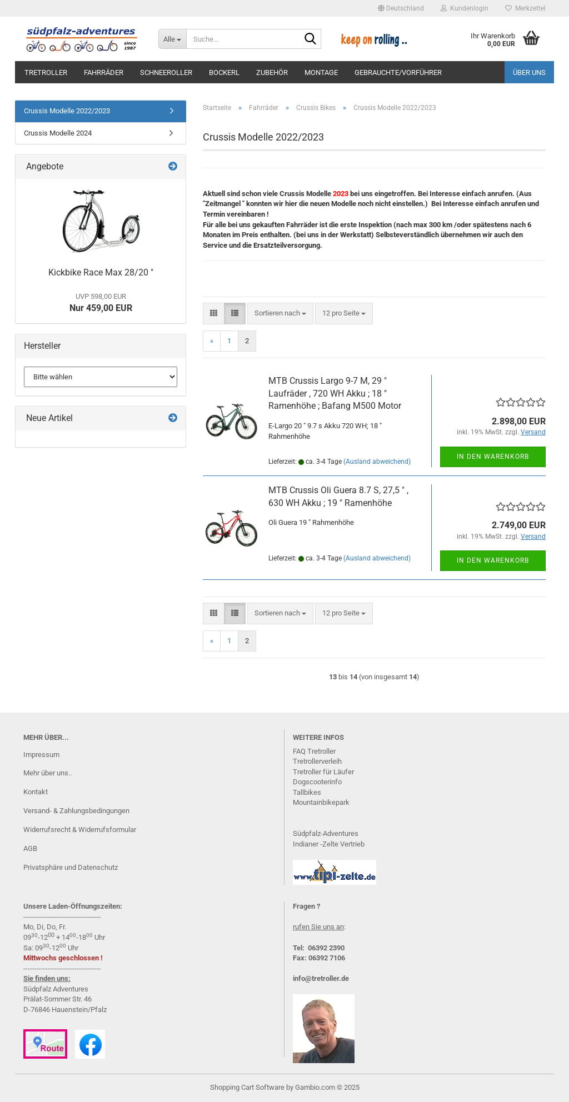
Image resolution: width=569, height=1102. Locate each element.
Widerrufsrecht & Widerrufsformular (79, 829)
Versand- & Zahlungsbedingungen (76, 811)
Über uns (529, 72)
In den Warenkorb (493, 456)
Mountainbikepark (321, 802)
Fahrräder (103, 72)
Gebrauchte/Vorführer (398, 72)
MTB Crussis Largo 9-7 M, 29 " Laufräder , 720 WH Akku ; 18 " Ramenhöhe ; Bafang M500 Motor (334, 393)
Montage (321, 72)
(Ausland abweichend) (377, 461)
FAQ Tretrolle (313, 751)
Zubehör (272, 72)
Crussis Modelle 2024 (58, 133)
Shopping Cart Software (247, 1087)
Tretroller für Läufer (323, 772)
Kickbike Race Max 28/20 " (100, 272)
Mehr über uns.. (47, 773)
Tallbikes (307, 792)
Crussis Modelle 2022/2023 (67, 111)
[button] (401, 8)
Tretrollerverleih (317, 761)
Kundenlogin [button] (464, 8)
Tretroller (45, 72)
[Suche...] (172, 39)
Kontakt (35, 792)
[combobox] (280, 313)
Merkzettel (525, 8)
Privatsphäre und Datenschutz (70, 867)
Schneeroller (166, 72)
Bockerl (224, 72)
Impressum (41, 754)
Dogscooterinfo (317, 782)
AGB (30, 848)
